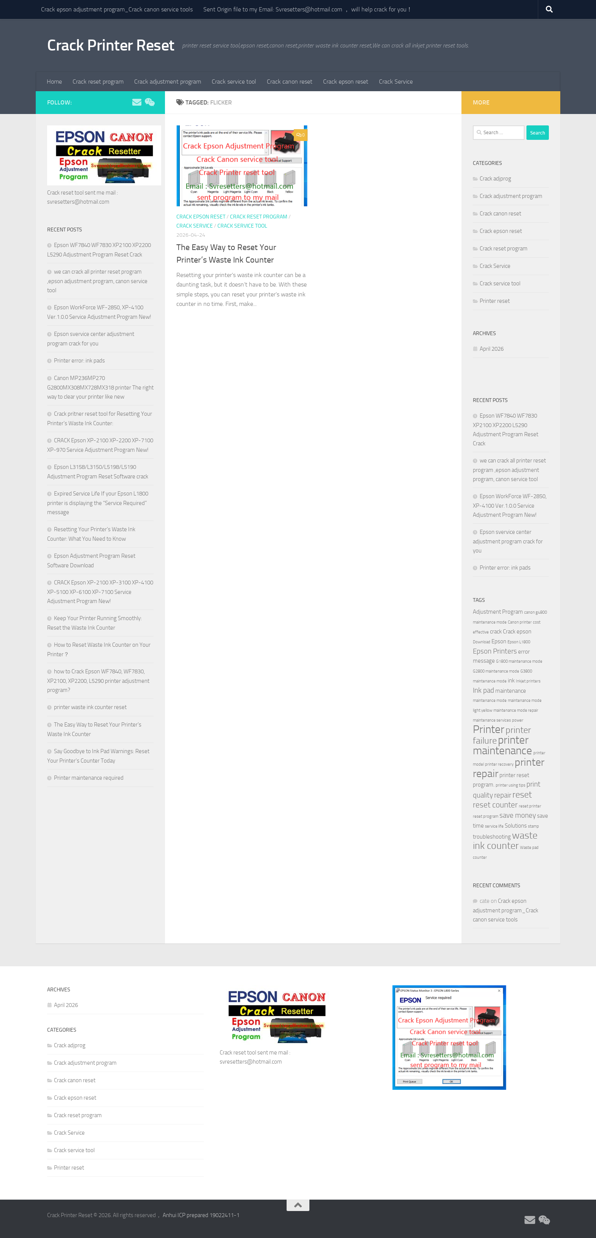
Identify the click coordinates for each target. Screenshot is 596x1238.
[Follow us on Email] (136, 102)
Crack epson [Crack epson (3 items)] (517, 631)
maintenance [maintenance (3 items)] (510, 690)
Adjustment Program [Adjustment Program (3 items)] (498, 611)
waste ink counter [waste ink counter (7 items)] (505, 841)
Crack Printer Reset (110, 45)
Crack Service (396, 81)
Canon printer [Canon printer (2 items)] (520, 622)
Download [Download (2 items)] (481, 642)
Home (54, 81)
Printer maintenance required (89, 777)
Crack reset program (98, 81)
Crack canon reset (289, 81)
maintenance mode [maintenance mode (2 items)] (490, 700)
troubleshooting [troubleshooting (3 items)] (492, 836)
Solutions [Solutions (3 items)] (516, 825)
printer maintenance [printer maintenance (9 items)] (502, 745)
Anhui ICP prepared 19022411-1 (201, 1215)
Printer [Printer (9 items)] (488, 729)
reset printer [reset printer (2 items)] (530, 806)
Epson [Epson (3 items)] (498, 641)
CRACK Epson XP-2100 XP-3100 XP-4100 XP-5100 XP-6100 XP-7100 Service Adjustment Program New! (100, 592)
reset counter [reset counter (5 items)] (495, 804)
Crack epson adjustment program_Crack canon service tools (117, 9)
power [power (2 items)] (517, 720)
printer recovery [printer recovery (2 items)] (499, 764)
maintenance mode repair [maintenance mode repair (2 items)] (515, 710)
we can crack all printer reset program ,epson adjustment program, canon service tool (97, 281)
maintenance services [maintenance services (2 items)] (492, 720)
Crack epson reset (345, 81)
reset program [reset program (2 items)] (485, 816)
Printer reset (495, 301)
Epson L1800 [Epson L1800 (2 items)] (518, 642)
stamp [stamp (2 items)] (533, 826)
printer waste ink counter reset (90, 707)
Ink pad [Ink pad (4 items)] (483, 690)
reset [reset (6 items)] (522, 794)
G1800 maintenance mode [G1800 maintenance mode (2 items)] (519, 661)
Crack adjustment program (167, 81)
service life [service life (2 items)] (494, 826)
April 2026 (492, 348)
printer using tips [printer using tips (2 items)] (510, 785)
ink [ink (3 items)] (511, 680)
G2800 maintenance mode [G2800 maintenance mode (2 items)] (496, 671)
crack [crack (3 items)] (496, 631)
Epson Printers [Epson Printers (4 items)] (495, 651)
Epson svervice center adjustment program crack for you (508, 541)
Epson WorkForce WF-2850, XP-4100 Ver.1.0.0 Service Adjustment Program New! (510, 505)
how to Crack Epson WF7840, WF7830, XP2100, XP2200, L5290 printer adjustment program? (98, 680)
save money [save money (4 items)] (517, 815)
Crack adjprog (495, 178)
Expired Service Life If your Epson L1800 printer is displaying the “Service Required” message (97, 503)
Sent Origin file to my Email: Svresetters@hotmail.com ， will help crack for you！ (307, 9)
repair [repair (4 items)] (502, 795)
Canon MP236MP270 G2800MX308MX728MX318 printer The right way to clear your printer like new (100, 387)
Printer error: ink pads (79, 360)
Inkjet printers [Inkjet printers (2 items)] (528, 681)
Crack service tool (234, 81)
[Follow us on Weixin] (149, 102)
